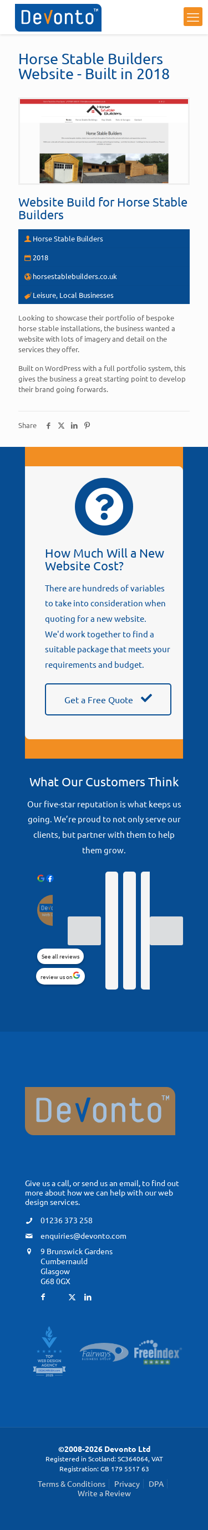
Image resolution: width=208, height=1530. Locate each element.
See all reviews (60, 956)
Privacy (127, 1483)
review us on (56, 976)
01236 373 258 (66, 1220)
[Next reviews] (166, 930)
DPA (156, 1483)
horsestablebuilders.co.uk (75, 276)
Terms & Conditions (71, 1483)
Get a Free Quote (108, 699)
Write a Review (104, 1493)
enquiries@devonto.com (83, 1235)
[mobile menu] (193, 16)
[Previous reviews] (84, 930)
